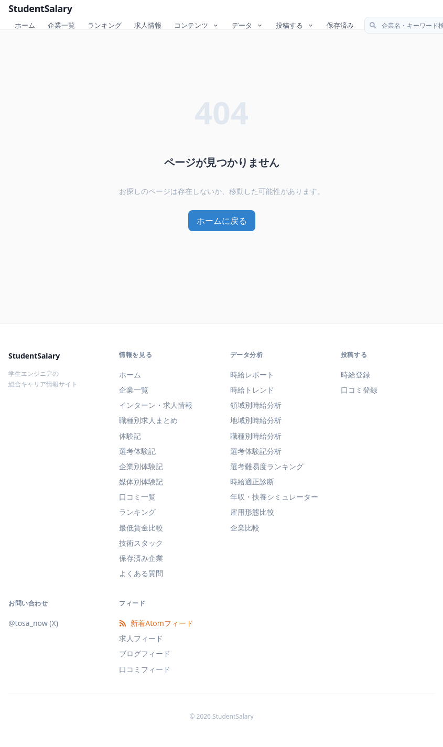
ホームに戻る (222, 220)
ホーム (25, 25)
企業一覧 (61, 25)
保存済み (340, 25)
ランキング (105, 25)
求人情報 (147, 25)
